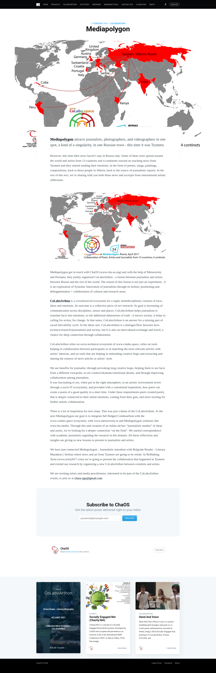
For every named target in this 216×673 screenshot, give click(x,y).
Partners (96, 4)
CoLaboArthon (70, 4)
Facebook (168, 663)
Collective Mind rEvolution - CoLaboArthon (58, 626)
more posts (71, 551)
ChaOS (64, 548)
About (152, 4)
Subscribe (174, 4)
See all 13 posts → (58, 647)
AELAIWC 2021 (58, 616)
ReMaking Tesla (111, 4)
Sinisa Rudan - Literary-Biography (58, 608)
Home (45, 4)
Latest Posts (157, 663)
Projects (55, 4)
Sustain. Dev (127, 4)
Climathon (141, 4)
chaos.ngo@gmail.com (88, 478)
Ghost (177, 663)
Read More (160, 550)
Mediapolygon (61, 139)
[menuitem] (45, 4)
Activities (84, 4)
